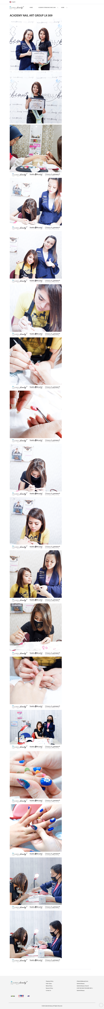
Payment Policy (49, 988)
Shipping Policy (49, 981)
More (62, 7)
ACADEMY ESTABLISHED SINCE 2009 (47, 7)
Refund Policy (49, 986)
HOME (31, 7)
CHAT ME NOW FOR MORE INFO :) (84, 988)
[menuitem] (31, 7)
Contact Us (48, 990)
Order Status (49, 983)
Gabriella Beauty (79, 983)
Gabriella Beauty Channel (82, 986)
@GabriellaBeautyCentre (81, 981)
